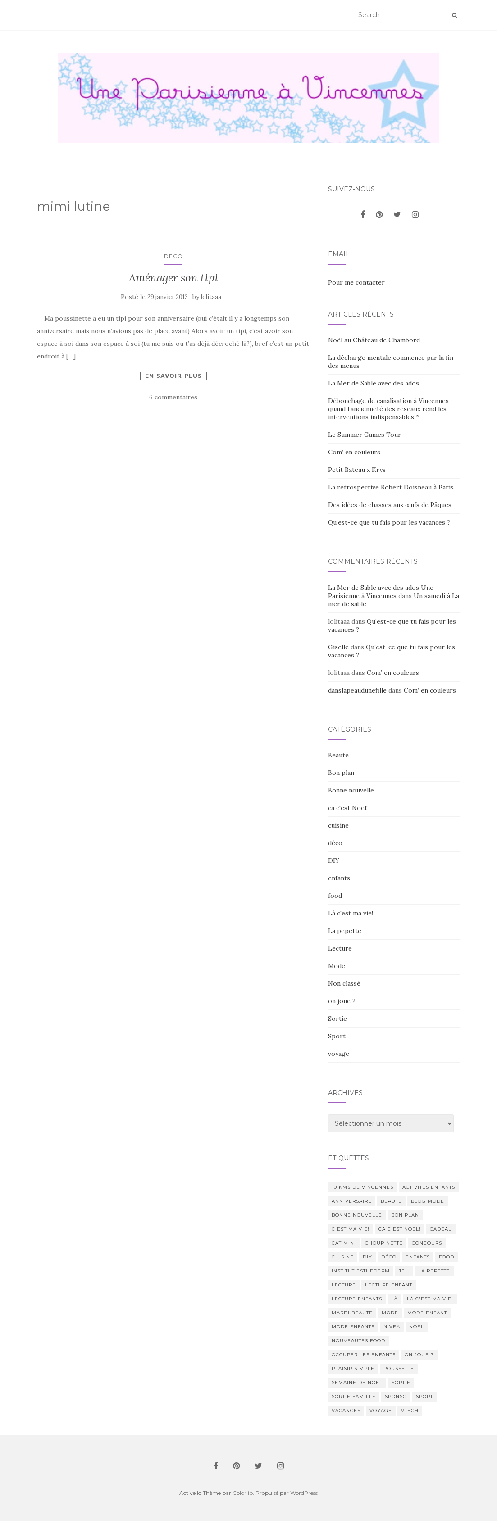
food (335, 896)
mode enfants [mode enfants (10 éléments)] (353, 1327)
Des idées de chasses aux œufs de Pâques (389, 505)
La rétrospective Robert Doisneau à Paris (391, 487)
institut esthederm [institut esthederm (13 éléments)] (361, 1271)
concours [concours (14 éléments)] (427, 1243)
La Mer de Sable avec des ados (373, 383)
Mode (336, 966)
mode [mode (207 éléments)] (390, 1313)
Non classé (344, 983)
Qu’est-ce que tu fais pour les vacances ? (389, 522)
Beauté (338, 755)
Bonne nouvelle (351, 790)
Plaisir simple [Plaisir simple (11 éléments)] (353, 1369)
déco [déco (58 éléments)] (389, 1257)
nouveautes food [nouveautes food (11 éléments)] (358, 1341)
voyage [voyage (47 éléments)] (380, 1410)
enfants (339, 878)
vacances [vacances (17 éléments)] (346, 1410)
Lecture (340, 948)
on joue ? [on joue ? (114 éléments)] (419, 1355)
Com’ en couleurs (354, 452)
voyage (338, 1054)
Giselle (338, 647)
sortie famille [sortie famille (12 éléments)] (354, 1396)
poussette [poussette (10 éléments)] (398, 1369)
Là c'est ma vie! (350, 913)
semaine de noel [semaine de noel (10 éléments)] (357, 1382)
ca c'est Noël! (348, 808)
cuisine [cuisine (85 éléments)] (343, 1257)
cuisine (338, 825)
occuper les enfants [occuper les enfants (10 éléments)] (364, 1355)
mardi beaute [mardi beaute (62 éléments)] (352, 1313)
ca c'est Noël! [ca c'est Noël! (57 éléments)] (399, 1229)
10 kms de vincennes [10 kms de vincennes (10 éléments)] (362, 1187)
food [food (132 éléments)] (446, 1257)
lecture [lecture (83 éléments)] (344, 1285)
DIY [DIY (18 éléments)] (367, 1257)
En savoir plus (173, 375)
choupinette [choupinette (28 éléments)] (384, 1243)
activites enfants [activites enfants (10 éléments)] (428, 1187)
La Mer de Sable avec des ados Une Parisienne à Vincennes (380, 592)
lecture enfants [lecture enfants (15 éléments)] (357, 1299)
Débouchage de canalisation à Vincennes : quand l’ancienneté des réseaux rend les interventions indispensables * (390, 409)
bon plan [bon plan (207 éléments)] (405, 1215)
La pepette (344, 931)
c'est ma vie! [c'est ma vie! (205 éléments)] (350, 1229)
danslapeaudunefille (357, 690)
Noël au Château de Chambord (374, 340)
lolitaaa (211, 297)
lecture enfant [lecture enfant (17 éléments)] (388, 1285)
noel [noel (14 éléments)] (416, 1327)
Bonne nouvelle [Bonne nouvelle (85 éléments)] (357, 1215)
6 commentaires (173, 397)
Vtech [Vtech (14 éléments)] (410, 1410)
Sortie (337, 1018)
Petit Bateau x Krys (357, 470)
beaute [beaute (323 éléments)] (391, 1201)
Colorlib (243, 1492)
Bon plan (341, 773)
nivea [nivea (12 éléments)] (391, 1327)
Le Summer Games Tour (364, 434)
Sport (337, 1036)
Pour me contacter (356, 282)
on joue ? (342, 1001)
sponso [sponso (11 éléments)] (396, 1396)
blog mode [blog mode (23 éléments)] (427, 1201)
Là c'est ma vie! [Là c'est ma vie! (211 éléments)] (430, 1299)
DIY (333, 860)
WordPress (304, 1492)
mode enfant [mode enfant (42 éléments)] (427, 1313)
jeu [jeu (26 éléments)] (404, 1271)
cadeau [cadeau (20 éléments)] (441, 1229)
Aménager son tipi (173, 278)
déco (173, 256)
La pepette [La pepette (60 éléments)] (434, 1271)
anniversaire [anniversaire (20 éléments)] (352, 1201)
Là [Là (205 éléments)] (394, 1299)
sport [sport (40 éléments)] (424, 1396)
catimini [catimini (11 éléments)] (344, 1243)
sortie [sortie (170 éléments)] (401, 1382)
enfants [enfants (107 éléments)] (418, 1257)
